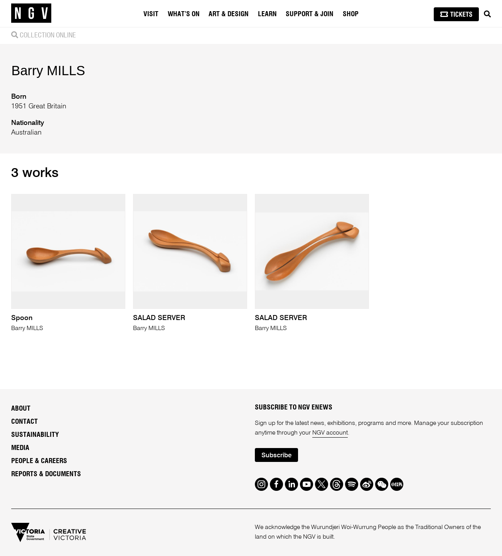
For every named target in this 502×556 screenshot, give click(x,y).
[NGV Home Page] (31, 13)
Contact (24, 421)
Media (20, 448)
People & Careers (39, 461)
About (20, 408)
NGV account (330, 433)
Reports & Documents (46, 474)
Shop (351, 14)
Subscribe (276, 455)
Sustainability (35, 434)
